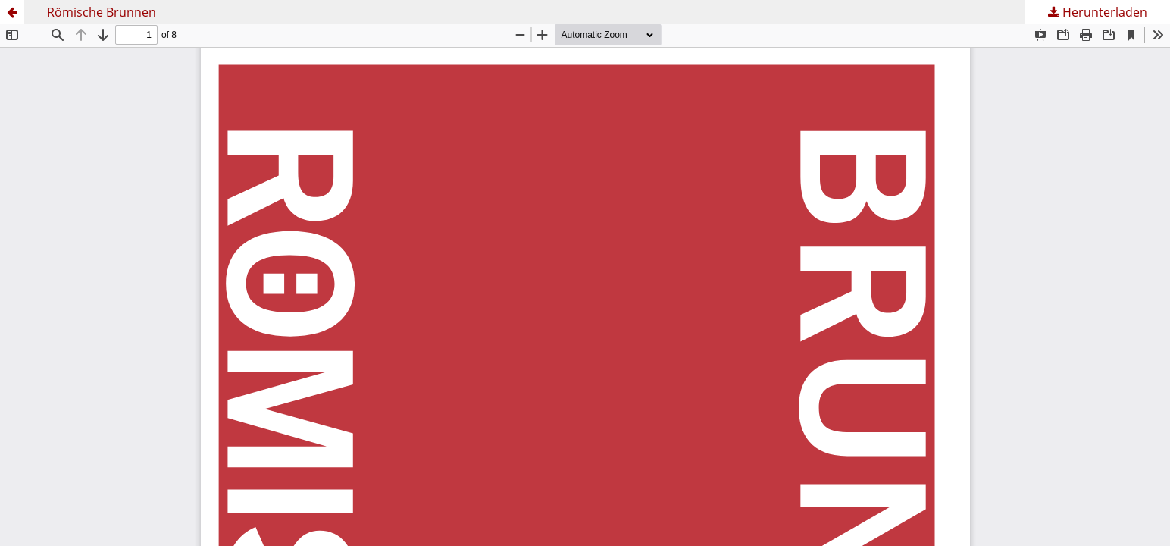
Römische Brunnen (101, 12)
